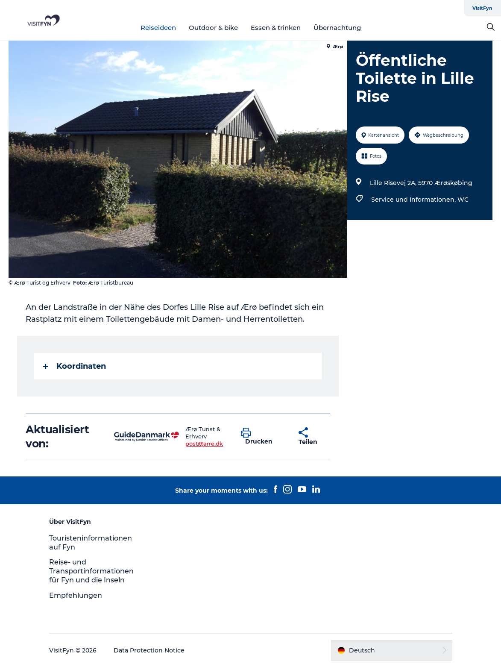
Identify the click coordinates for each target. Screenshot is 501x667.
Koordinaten (74, 366)
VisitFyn (482, 8)
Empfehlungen (75, 595)
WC (463, 199)
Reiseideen (158, 28)
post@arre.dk (204, 443)
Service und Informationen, (414, 199)
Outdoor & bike (213, 28)
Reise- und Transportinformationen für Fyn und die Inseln (91, 571)
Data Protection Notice (149, 650)
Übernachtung (337, 28)
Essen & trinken (276, 28)
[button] (263, 437)
